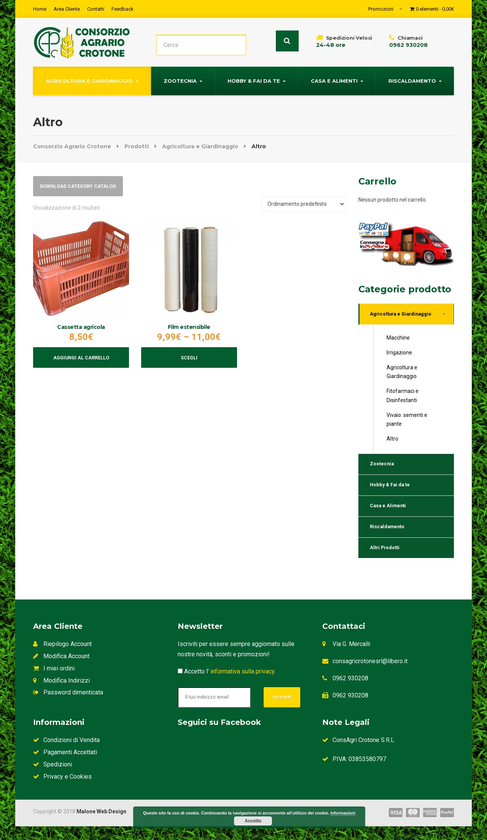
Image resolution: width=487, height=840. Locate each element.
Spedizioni (52, 778)
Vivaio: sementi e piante (407, 421)
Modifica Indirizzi (61, 694)
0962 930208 (350, 692)
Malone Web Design (101, 825)
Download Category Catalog (83, 187)
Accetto (253, 821)
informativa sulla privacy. (242, 685)
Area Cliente (67, 9)
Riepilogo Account (62, 658)
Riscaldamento (412, 80)
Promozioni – (385, 9)
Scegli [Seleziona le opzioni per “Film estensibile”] (189, 362)
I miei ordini (54, 682)
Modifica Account (61, 669)
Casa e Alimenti (334, 80)
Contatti (95, 9)
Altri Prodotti (387, 560)
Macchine (398, 339)
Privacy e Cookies (62, 790)
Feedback (122, 9)
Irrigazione (399, 354)
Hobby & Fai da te (254, 80)
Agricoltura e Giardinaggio (89, 80)
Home (39, 9)
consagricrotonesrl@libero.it (370, 674)
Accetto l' (226, 685)
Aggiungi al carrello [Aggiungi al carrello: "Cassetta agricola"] (81, 362)
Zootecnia (180, 80)
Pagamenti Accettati (65, 765)
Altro (392, 440)
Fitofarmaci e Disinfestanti (403, 397)
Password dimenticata (68, 706)
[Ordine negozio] (303, 205)
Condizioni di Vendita (66, 753)
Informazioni (343, 813)
